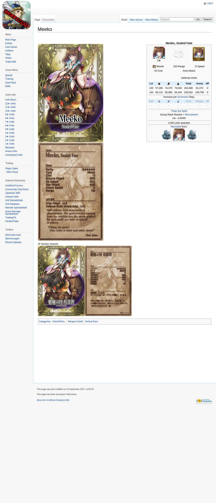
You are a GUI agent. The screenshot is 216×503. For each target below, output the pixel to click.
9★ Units (9, 114)
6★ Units (9, 125)
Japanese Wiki (12, 193)
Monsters (9, 147)
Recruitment (191, 114)
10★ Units (10, 111)
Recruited (176, 126)
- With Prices (11, 172)
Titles (8, 54)
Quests (8, 75)
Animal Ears (91, 321)
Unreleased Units (14, 155)
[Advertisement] (89, 26)
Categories (44, 321)
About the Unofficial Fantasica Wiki (53, 400)
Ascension (182, 96)
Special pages (12, 238)
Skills (8, 86)
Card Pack (10, 82)
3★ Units (9, 136)
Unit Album (10, 99)
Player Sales (11, 168)
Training (9, 79)
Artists (8, 58)
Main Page (10, 39)
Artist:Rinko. (58, 321)
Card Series (11, 47)
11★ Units (10, 107)
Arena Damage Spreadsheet (13, 212)
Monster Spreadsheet (16, 207)
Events (8, 43)
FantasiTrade (11, 221)
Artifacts (9, 50)
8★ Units (9, 118)
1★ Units (9, 144)
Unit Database (12, 204)
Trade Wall (10, 61)
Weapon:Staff (75, 321)
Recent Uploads (13, 242)
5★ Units (9, 129)
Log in (210, 3)
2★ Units (9, 140)
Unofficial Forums (14, 185)
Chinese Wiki (11, 196)
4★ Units (9, 133)
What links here (13, 235)
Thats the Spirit (179, 111)
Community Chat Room (17, 189)
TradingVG (10, 217)
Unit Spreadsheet (14, 200)
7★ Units (9, 121)
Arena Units (11, 151)
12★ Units (10, 103)
